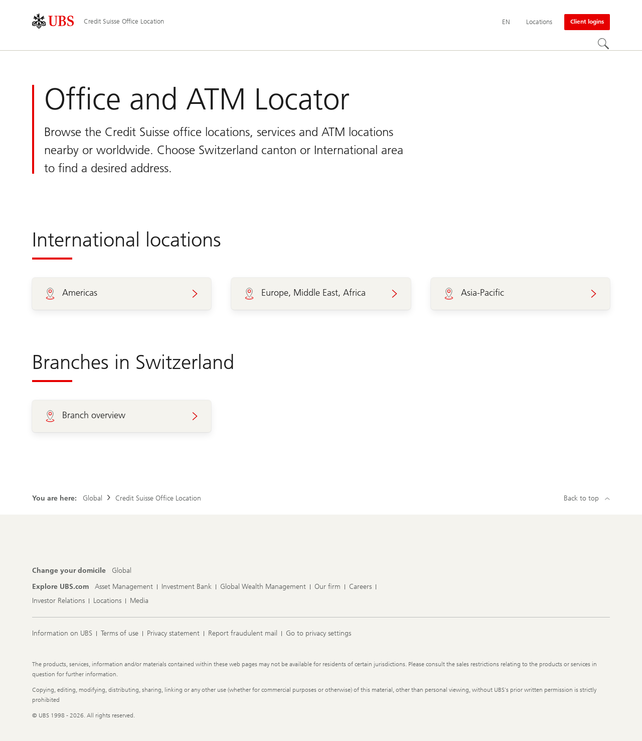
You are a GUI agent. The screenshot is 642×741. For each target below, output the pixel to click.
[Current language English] (506, 22)
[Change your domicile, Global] (121, 571)
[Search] (604, 44)
